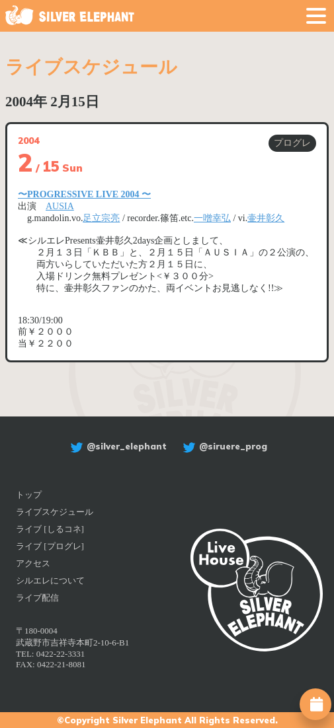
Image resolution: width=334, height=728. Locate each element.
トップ (29, 495)
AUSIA (60, 206)
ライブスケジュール (54, 512)
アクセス (33, 563)
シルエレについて (50, 580)
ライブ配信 (37, 598)
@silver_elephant (117, 446)
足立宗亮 (101, 218)
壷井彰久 (265, 218)
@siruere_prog (223, 446)
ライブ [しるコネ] (50, 529)
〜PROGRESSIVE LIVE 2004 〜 (84, 194)
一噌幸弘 (212, 218)
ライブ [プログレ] (50, 546)
